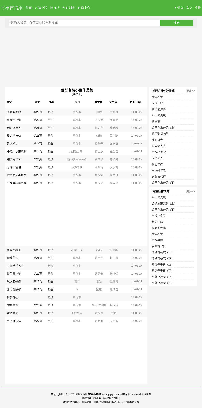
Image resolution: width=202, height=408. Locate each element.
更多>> (190, 90)
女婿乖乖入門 (15, 265)
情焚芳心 (12, 297)
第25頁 (38, 167)
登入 (189, 7)
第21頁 (38, 127)
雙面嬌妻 (157, 139)
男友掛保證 (159, 170)
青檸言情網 (12, 7)
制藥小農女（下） (163, 282)
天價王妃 (157, 103)
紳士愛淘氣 (159, 115)
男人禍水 (12, 143)
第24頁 (38, 151)
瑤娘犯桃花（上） (163, 252)
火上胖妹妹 (14, 320)
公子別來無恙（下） (164, 182)
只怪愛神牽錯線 (16, 182)
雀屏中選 (12, 305)
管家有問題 (14, 112)
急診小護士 (14, 250)
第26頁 (38, 313)
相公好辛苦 (14, 159)
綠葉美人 (12, 257)
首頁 (29, 7)
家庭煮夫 (12, 313)
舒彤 (50, 112)
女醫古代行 (159, 176)
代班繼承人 (14, 127)
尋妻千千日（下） (163, 270)
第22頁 (38, 112)
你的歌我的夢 (160, 133)
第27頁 (38, 320)
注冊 (198, 7)
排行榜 (55, 7)
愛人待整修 (14, 135)
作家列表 (68, 7)
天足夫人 (157, 158)
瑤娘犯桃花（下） (163, 258)
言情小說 (41, 7)
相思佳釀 (157, 164)
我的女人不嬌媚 (16, 175)
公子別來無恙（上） (164, 127)
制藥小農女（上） (163, 276)
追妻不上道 (14, 119)
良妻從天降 (159, 227)
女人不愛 (157, 97)
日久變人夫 (159, 145)
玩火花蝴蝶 (14, 281)
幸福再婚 (157, 240)
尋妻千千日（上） (163, 264)
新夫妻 (156, 121)
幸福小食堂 (159, 152)
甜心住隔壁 (14, 289)
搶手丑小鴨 (14, 273)
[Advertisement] (101, 57)
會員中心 (84, 7)
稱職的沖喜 (159, 109)
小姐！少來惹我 (16, 151)
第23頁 (38, 119)
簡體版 (179, 7)
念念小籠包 (14, 167)
